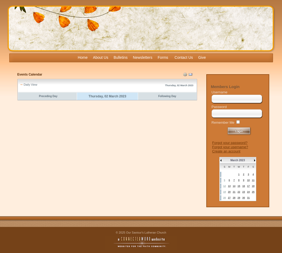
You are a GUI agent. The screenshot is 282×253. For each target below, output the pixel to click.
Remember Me (223, 123)
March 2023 (237, 160)
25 (253, 191)
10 (248, 180)
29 (238, 197)
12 (224, 186)
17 (248, 186)
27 (229, 197)
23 (243, 191)
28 (234, 197)
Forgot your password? (229, 143)
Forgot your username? (230, 147)
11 (253, 180)
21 (234, 191)
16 (243, 186)
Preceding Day (48, 96)
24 (248, 191)
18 (253, 186)
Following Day (167, 96)
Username (220, 92)
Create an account (226, 151)
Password (219, 107)
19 (224, 191)
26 (224, 197)
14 (234, 186)
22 (238, 191)
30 (243, 197)
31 (248, 197)
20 (229, 191)
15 (238, 186)
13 (229, 186)
